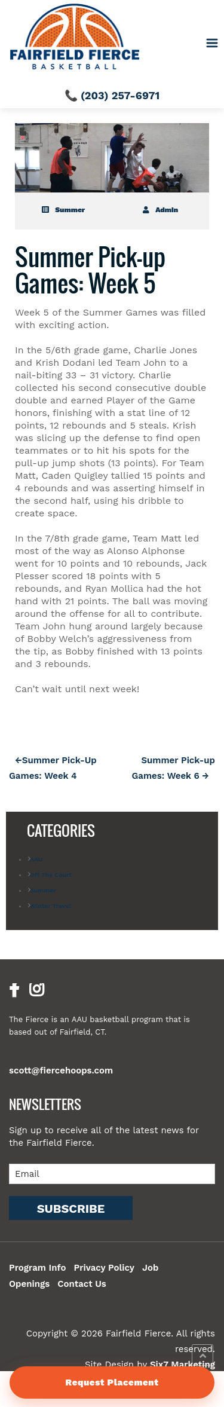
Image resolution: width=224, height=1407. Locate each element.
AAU (36, 859)
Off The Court (51, 875)
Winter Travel (50, 906)
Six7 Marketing (182, 1364)
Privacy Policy (103, 1267)
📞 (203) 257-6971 (112, 95)
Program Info (37, 1267)
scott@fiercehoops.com (61, 1070)
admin (160, 210)
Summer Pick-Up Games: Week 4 (53, 768)
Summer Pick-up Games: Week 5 (90, 269)
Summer (63, 210)
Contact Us (81, 1283)
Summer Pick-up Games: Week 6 (173, 768)
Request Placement (111, 1382)
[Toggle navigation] (212, 43)
